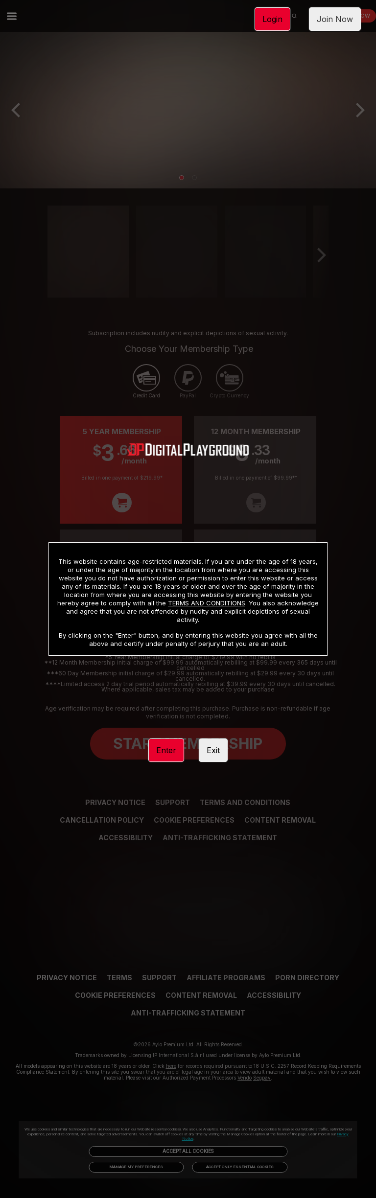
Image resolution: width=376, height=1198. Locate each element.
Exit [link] (213, 750)
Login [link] (272, 19)
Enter (166, 750)
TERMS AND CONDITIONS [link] (206, 603)
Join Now (335, 19)
